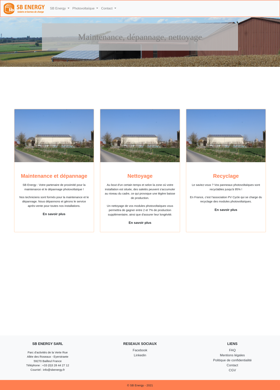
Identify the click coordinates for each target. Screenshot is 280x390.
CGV (232, 370)
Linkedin (140, 355)
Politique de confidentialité (232, 360)
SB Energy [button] (58, 8)
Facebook (140, 350)
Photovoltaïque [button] (83, 8)
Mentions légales (232, 355)
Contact (232, 365)
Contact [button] (107, 8)
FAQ (232, 350)
